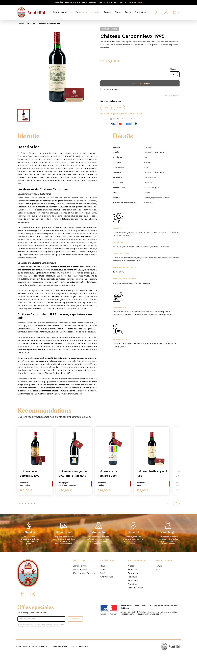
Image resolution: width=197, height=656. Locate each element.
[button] (19, 503)
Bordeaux (132, 570)
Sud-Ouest (133, 584)
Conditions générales (79, 646)
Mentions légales (60, 646)
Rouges (107, 12)
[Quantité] (173, 75)
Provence (132, 577)
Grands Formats (80, 566)
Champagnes (140, 12)
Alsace (131, 566)
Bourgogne (133, 573)
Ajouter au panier (140, 84)
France (159, 566)
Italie (158, 570)
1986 (106, 108)
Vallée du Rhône (135, 588)
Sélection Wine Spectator (84, 573)
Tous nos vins (61, 12)
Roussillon (133, 581)
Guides (80, 12)
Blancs (118, 12)
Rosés (128, 12)
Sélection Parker (80, 570)
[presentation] (168, 503)
